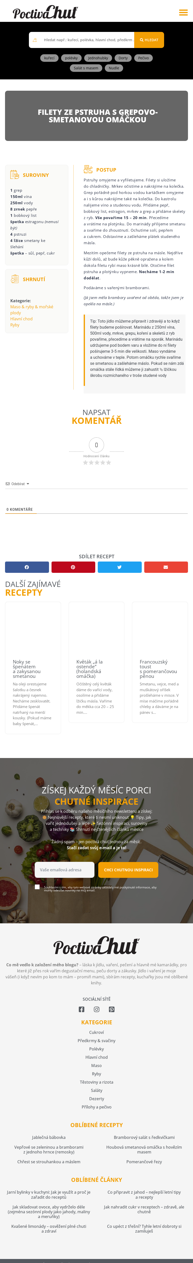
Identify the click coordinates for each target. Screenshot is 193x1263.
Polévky (96, 1048)
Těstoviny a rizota (96, 1082)
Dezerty (96, 1098)
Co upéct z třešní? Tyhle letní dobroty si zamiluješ (144, 1229)
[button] (183, 12)
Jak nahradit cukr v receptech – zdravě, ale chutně (144, 1209)
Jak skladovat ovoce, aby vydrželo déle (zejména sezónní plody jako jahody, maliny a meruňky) (49, 1211)
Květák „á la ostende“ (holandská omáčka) (89, 669)
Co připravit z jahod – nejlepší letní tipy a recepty (144, 1194)
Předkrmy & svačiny (96, 1040)
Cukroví (96, 1032)
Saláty (96, 1090)
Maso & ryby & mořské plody (31, 310)
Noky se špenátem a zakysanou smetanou (27, 669)
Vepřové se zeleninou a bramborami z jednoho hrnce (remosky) (48, 1149)
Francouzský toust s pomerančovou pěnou (158, 669)
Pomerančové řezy (144, 1162)
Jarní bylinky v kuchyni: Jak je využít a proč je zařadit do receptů (48, 1194)
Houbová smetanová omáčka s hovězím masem (144, 1149)
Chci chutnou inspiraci (128, 869)
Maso (96, 1065)
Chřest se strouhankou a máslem (48, 1162)
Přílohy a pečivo (97, 1106)
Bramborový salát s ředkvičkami (144, 1137)
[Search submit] (149, 40)
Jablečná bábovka (49, 1137)
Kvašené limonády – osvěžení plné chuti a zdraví (48, 1229)
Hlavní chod (21, 319)
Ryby (14, 325)
